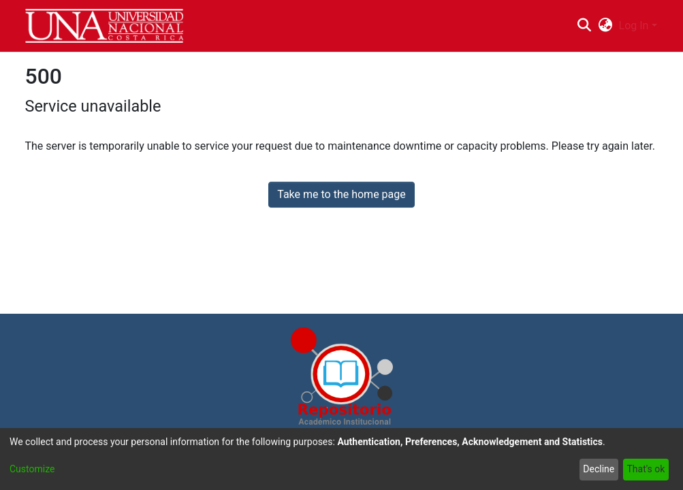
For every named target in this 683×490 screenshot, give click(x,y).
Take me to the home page (341, 194)
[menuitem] (605, 26)
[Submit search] (584, 26)
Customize (32, 468)
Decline (598, 468)
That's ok (645, 468)
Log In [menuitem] (634, 25)
